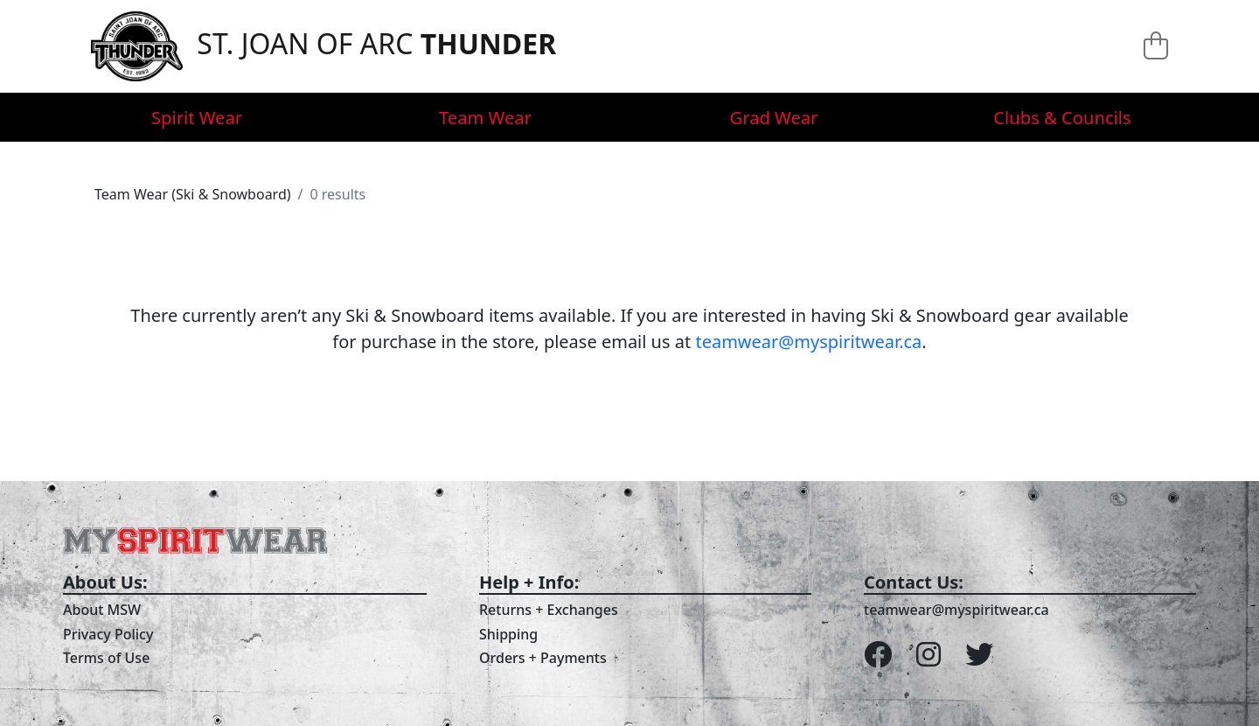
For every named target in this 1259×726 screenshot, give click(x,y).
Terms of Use (106, 657)
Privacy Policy (108, 634)
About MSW (102, 609)
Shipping (508, 634)
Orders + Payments (543, 657)
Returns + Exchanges (548, 609)
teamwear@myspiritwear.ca (808, 341)
